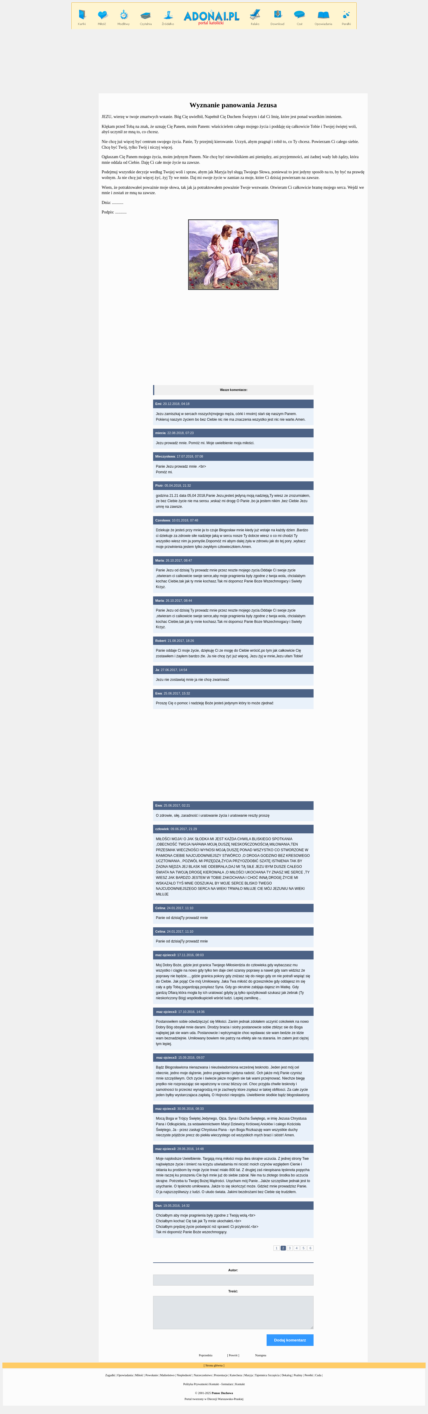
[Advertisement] (214, 61)
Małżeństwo (167, 1380)
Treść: (233, 1291)
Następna (260, 1360)
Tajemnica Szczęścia (267, 1380)
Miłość (139, 1380)
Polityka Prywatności (196, 1389)
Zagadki (110, 1380)
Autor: (233, 1270)
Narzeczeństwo (203, 1380)
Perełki (309, 1380)
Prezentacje (221, 1380)
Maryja (248, 1380)
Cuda (318, 1380)
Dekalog (286, 1380)
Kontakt (240, 1389)
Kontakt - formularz (221, 1389)
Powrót (233, 1360)
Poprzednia (205, 1360)
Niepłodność (184, 1380)
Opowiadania (125, 1380)
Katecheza (236, 1380)
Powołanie (151, 1380)
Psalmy (298, 1380)
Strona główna (214, 1370)
